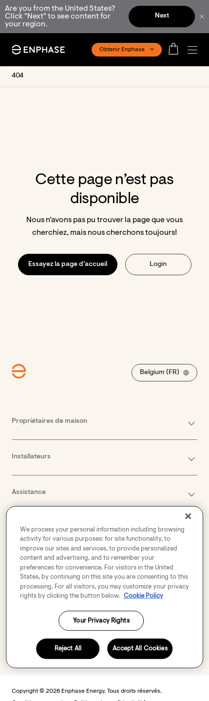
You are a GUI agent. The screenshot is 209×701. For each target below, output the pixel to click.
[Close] (188, 516)
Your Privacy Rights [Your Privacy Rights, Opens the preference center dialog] (101, 620)
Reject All (68, 648)
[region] (104, 586)
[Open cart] (176, 50)
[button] (195, 50)
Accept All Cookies (140, 648)
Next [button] (162, 16)
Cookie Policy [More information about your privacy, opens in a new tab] (143, 596)
